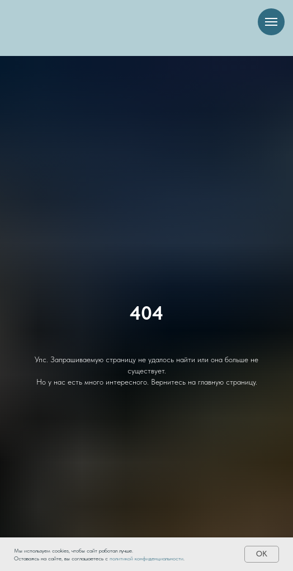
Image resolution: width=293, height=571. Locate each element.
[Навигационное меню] (271, 22)
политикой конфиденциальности (146, 558)
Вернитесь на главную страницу (203, 381)
